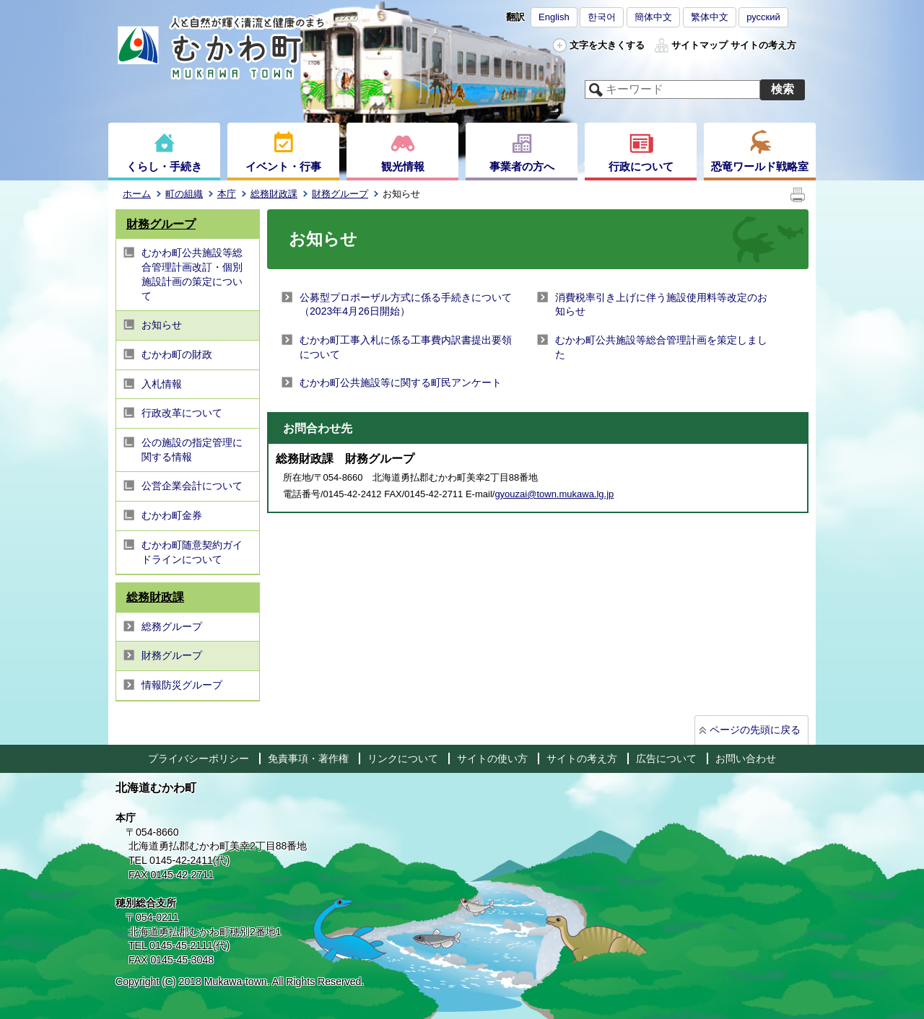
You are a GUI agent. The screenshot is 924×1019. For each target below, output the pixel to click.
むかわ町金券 (171, 515)
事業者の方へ (521, 166)
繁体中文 (709, 17)
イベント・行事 (283, 166)
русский (763, 17)
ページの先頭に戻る (755, 729)
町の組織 (184, 193)
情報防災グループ (181, 685)
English (554, 17)
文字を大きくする (607, 45)
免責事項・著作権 (308, 758)
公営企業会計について (192, 485)
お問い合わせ (745, 758)
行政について (641, 166)
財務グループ (340, 193)
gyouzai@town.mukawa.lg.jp (554, 494)
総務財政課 (273, 193)
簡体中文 (653, 17)
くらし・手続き (164, 166)
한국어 (602, 17)
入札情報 (161, 384)
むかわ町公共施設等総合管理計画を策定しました (661, 347)
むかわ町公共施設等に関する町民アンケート (401, 382)
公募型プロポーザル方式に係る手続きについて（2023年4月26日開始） (406, 305)
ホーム (137, 193)
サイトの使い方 (492, 758)
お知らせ (161, 325)
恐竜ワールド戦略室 (759, 166)
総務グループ (171, 626)
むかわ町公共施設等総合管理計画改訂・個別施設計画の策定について (192, 274)
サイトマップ (699, 45)
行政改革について (181, 413)
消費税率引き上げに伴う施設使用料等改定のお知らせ (661, 305)
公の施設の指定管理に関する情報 (192, 450)
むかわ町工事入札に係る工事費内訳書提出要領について (406, 347)
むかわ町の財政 (176, 354)
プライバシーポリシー (198, 758)
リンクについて (402, 758)
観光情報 (402, 166)
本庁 (226, 193)
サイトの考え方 (763, 45)
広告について (666, 758)
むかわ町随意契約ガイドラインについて (192, 552)
